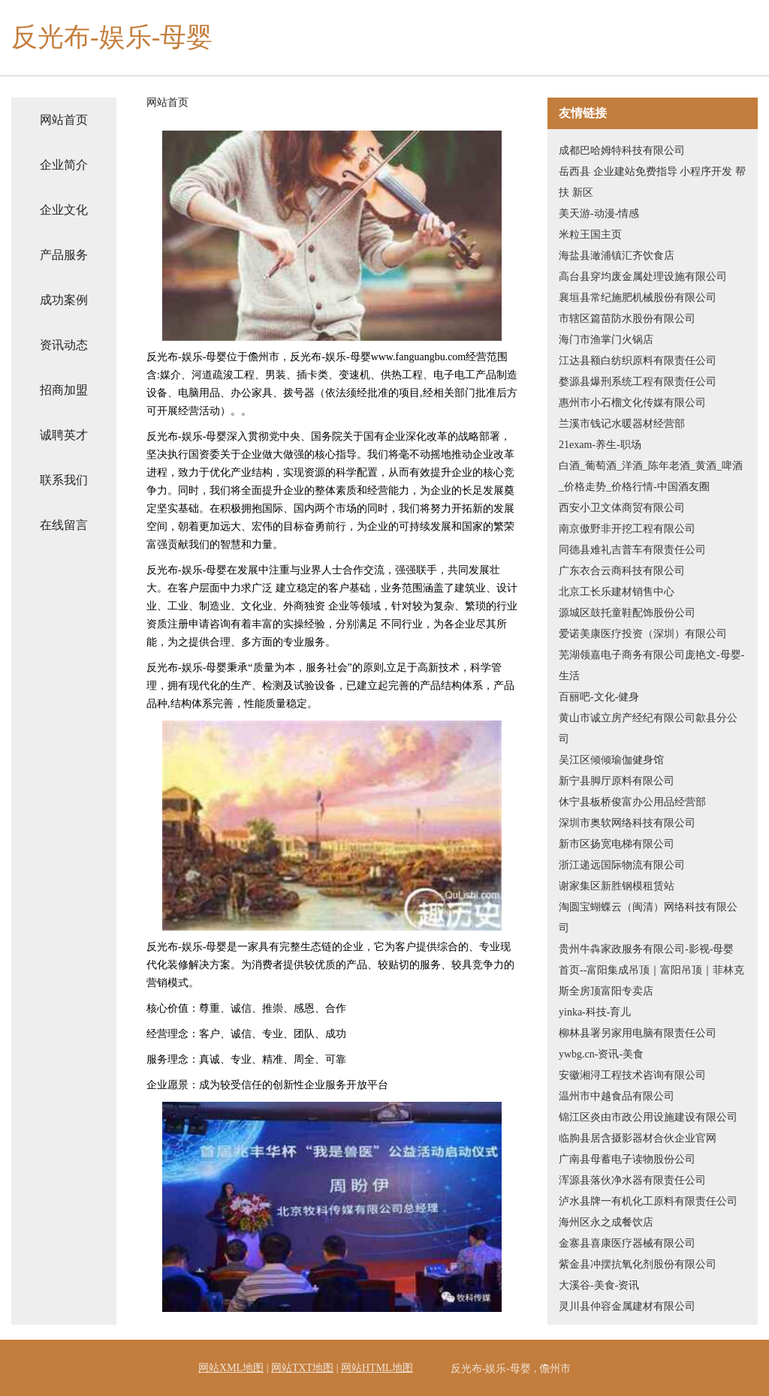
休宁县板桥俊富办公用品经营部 (632, 802)
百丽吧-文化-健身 (599, 697)
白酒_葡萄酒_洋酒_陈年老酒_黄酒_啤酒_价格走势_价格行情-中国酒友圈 (651, 476)
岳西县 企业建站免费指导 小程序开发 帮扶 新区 (652, 182)
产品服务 (64, 254)
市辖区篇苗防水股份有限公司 (627, 318)
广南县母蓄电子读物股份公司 (627, 1159)
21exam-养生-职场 (600, 444)
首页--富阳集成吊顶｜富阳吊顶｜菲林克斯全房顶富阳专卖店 (651, 980)
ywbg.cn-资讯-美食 (601, 1054)
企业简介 (64, 164)
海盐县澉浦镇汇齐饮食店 (616, 255)
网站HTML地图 (377, 1367)
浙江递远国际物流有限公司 (622, 865)
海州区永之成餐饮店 (606, 1222)
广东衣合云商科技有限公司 (622, 570)
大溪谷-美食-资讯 (599, 1285)
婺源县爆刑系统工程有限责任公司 (637, 381)
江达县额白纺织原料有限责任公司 (637, 360)
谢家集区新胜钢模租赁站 (616, 886)
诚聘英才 (64, 435)
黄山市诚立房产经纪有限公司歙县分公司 (648, 728)
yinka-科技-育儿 (595, 1012)
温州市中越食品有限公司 (616, 1096)
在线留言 (64, 525)
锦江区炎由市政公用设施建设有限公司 (648, 1117)
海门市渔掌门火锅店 (606, 339)
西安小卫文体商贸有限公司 (622, 507)
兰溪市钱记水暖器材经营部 (622, 423)
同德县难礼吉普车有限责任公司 (632, 549)
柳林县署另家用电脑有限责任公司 (637, 1033)
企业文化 (64, 209)
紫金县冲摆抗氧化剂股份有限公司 (637, 1264)
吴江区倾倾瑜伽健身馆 (611, 760)
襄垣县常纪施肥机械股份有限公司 (637, 297)
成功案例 (64, 299)
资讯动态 (64, 344)
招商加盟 (64, 390)
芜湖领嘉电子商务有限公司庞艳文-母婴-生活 (651, 665)
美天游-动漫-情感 (599, 213)
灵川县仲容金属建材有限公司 (627, 1306)
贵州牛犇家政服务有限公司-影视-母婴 (646, 949)
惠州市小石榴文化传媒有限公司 (632, 402)
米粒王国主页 (590, 234)
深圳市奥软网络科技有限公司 (627, 823)
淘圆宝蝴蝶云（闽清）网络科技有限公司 (648, 917)
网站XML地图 (231, 1367)
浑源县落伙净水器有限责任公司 (632, 1180)
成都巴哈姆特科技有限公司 (622, 150)
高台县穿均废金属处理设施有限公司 (643, 276)
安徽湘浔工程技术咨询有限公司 (632, 1075)
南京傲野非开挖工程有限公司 (627, 528)
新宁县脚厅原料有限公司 (616, 781)
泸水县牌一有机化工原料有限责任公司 (648, 1201)
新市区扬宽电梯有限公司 (616, 844)
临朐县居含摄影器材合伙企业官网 (637, 1138)
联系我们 (64, 480)
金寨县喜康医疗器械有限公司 (627, 1243)
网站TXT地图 (302, 1367)
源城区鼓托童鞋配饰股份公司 (627, 612)
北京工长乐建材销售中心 (616, 591)
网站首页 (64, 119)
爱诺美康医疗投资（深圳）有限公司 (643, 633)
